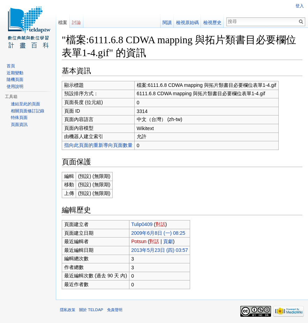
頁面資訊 (19, 124)
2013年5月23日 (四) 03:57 (159, 250)
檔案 (62, 22)
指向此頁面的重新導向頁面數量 (98, 145)
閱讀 (167, 22)
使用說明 (15, 86)
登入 (299, 5)
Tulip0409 (141, 224)
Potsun (139, 241)
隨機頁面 (15, 79)
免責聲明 (114, 310)
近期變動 (15, 72)
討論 (76, 22)
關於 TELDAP (91, 310)
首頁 (11, 65)
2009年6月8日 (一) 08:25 (158, 233)
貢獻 (168, 241)
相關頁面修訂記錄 (27, 110)
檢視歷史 (212, 22)
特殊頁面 (19, 117)
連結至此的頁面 (25, 104)
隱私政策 (67, 310)
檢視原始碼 (187, 22)
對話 (160, 224)
